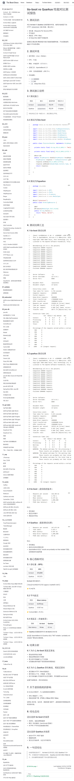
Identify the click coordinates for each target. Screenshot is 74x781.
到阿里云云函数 (7, 69)
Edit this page (31, 766)
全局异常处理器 (7, 211)
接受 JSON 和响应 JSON (10, 143)
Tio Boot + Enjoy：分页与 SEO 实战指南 (12, 633)
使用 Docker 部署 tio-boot (10, 60)
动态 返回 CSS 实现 (8, 216)
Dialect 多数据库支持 (9, 350)
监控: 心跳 (6, 715)
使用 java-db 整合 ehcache (11, 507)
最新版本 (5, 33)
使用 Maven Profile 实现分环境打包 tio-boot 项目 (12, 44)
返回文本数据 (7, 167)
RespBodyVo (7, 199)
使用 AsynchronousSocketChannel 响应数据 (12, 745)
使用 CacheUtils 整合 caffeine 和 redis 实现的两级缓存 (12, 503)
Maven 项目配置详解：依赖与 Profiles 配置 (11, 49)
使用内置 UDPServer (9, 683)
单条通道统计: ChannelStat (11, 726)
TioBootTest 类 (7, 664)
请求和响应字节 (7, 173)
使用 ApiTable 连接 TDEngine (11, 419)
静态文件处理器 (7, 108)
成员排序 (5, 735)
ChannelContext (8, 695)
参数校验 (5, 293)
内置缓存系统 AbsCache (10, 102)
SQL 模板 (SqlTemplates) (10, 318)
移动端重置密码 (7, 552)
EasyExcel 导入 (7, 433)
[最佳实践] (67, 3)
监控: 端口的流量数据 (9, 723)
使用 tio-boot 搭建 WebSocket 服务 (12, 301)
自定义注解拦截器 (8, 475)
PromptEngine (7, 625)
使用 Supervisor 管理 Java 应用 (12, 83)
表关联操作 (6, 353)
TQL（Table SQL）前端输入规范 (12, 450)
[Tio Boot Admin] (47, 3)
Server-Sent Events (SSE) (10, 233)
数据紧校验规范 (7, 290)
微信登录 (5, 555)
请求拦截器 (6, 205)
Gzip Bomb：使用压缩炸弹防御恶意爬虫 (12, 281)
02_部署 (4, 40)
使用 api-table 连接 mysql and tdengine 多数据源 (12, 426)
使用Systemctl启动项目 (10, 75)
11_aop (4, 454)
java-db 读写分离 (8, 386)
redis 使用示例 (7, 516)
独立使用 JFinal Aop (9, 469)
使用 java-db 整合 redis (10, 510)
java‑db (5, 312)
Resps (5, 196)
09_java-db (5, 309)
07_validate (6, 287)
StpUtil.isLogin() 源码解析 (10, 569)
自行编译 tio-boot (8, 30)
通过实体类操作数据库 (9, 383)
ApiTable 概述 (7, 408)
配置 (4, 463)
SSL (4, 738)
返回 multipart (7, 238)
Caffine (5, 485)
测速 (4, 278)
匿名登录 (5, 532)
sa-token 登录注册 (8, 566)
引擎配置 (5, 591)
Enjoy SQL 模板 (7, 361)
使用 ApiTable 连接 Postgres (11, 416)
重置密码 (5, 540)
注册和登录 (6, 534)
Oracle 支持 (6, 358)
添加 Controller (7, 225)
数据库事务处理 (7, 344)
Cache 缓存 (6, 347)
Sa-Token (6, 563)
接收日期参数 (7, 159)
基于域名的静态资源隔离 (10, 111)
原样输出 (5, 603)
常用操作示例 (7, 395)
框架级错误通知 (7, 120)
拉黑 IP (5, 750)
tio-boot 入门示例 (8, 17)
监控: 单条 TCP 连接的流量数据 (12, 721)
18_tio (4, 669)
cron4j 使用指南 (7, 657)
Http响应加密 (7, 258)
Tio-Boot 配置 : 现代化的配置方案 (12, 20)
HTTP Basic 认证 (8, 255)
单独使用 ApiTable (8, 447)
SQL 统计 (6, 400)
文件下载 (5, 179)
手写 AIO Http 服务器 (9, 778)
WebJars (5, 272)
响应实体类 (6, 146)
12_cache (5, 482)
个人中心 (5, 537)
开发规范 (5, 36)
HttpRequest (7, 191)
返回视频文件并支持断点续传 (11, 182)
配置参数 (5, 96)
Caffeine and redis (8, 496)
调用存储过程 (7, 373)
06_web (4, 150)
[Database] (29, 3)
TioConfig (6, 692)
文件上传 (5, 176)
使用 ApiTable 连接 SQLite (10, 411)
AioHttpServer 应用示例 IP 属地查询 (12, 774)
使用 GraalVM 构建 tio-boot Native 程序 (11, 56)
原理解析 (5, 478)
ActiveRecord (7, 324)
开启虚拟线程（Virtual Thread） (12, 117)
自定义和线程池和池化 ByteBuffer (9, 769)
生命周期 (5, 127)
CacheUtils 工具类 (8, 499)
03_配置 (4, 93)
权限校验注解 (7, 560)
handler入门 (6, 236)
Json (4, 140)
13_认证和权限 (7, 520)
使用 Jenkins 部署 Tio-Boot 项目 (12, 78)
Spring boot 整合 (8, 614)
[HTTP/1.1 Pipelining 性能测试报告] (49, 775)
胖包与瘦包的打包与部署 (10, 89)
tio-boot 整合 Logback (9, 23)
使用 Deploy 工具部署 (9, 72)
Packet (5, 712)
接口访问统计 (7, 266)
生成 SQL (6, 380)
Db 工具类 (6, 327)
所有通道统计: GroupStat (10, 729)
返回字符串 (6, 165)
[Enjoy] (38, 3)
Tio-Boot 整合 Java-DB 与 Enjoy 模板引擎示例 (12, 587)
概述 (4, 153)
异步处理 (5, 214)
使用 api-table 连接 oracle (10, 422)
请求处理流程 (7, 130)
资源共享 (5, 732)
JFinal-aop (6, 457)
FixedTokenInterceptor (9, 523)
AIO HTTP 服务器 (8, 765)
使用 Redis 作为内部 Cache (11, 105)
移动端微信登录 (7, 549)
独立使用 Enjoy (7, 617)
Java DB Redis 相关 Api (10, 513)
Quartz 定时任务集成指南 (10, 651)
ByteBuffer (6, 762)
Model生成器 (7, 335)
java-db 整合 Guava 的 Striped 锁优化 (12, 376)
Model (5, 332)
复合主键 (5, 355)
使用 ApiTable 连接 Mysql (10, 414)
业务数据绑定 (7, 700)
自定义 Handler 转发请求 (10, 244)
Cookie (5, 188)
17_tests (5, 661)
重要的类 (5, 133)
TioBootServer (7, 672)
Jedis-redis (6, 488)
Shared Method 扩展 (9, 606)
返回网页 (5, 170)
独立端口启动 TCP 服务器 (10, 674)
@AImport (6, 472)
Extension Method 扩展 (10, 611)
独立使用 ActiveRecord (10, 370)
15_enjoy (5, 581)
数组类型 (5, 444)
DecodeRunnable (8, 741)
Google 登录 (6, 543)
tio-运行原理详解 (8, 689)
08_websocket (7, 297)
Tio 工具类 (6, 697)
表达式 (5, 594)
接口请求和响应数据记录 (10, 269)
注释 (4, 600)
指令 (4, 597)
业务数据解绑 (7, 703)
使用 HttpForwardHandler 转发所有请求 (12, 248)
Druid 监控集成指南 (8, 398)
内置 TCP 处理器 (8, 677)
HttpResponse (7, 193)
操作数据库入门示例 (9, 315)
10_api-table (6, 405)
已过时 (5, 86)
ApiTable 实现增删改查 (9, 441)
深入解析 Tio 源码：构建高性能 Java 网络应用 (12, 754)
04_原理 (4, 124)
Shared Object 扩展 (8, 609)
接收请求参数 (7, 156)
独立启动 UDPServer (9, 680)
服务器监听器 (7, 99)
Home (22, 2)
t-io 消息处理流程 (8, 686)
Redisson (6, 493)
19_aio (4, 759)
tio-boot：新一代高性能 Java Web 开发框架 (11, 13)
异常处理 (5, 341)
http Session (7, 185)
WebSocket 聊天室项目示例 (11, 305)
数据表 (5, 529)
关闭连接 (5, 709)
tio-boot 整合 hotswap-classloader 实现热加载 (10, 26)
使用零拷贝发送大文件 (9, 261)
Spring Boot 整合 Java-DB (10, 389)
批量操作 (5, 329)
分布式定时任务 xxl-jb (9, 654)
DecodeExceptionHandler (10, 114)
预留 (4, 436)
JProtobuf (6, 275)
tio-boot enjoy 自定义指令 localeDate (10, 621)
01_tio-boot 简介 (7, 9)
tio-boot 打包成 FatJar (9, 53)
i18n (4, 576)
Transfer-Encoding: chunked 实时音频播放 (12, 229)
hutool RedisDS (7, 491)
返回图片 (5, 219)
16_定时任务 (6, 648)
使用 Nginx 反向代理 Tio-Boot (11, 81)
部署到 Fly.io (7, 63)
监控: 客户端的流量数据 (10, 718)
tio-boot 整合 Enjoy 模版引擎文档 (12, 584)
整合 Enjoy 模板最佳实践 (10, 364)
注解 (4, 338)
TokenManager (7, 526)
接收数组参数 (7, 162)
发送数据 (5, 706)
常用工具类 (6, 252)
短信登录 (5, 546)
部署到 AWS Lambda (9, 66)
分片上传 (5, 263)
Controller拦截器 (8, 202)
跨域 (4, 222)
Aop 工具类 (6, 460)
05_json (4, 137)
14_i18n (4, 573)
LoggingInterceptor (8, 208)
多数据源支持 (7, 367)
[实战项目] (58, 3)
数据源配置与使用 (8, 321)
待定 (4, 241)
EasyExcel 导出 (7, 430)
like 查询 (5, 392)
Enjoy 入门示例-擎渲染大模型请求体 (12, 629)
